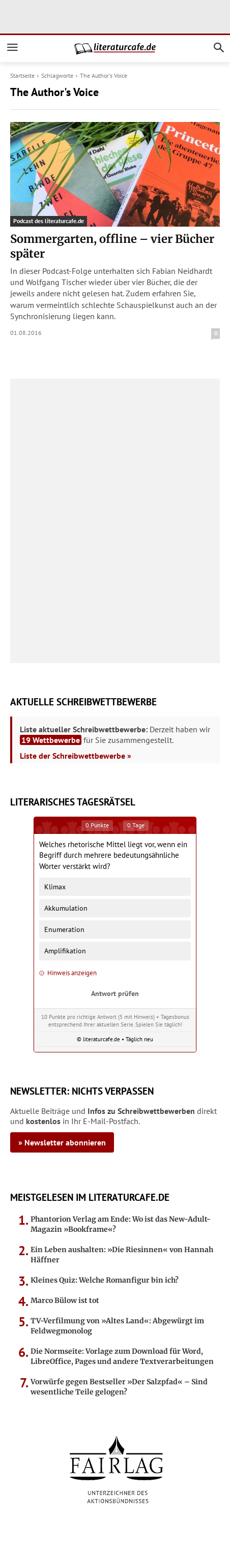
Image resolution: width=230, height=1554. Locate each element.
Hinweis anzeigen (68, 973)
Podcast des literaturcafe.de (48, 221)
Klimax (55, 886)
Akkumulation (66, 908)
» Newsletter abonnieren (62, 1142)
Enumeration (64, 929)
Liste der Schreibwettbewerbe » (75, 756)
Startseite (22, 75)
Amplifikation (65, 950)
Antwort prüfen (115, 993)
